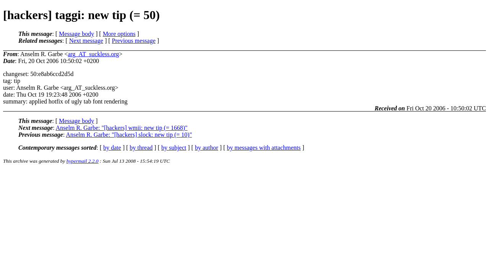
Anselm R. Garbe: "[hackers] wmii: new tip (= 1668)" (122, 128)
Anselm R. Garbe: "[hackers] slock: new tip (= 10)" (129, 134)
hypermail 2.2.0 (82, 161)
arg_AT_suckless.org (93, 54)
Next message (86, 40)
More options (119, 34)
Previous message (133, 40)
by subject (173, 147)
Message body (76, 34)
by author (206, 147)
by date (112, 147)
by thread (141, 147)
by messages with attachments (264, 147)
